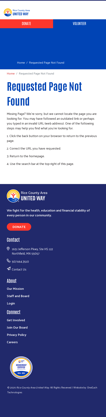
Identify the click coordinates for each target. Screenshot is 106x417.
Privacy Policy (16, 334)
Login (11, 303)
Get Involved (16, 320)
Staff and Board (18, 296)
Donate (26, 23)
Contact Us (19, 269)
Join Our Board (17, 327)
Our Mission (15, 288)
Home (21, 62)
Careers (12, 342)
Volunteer (79, 23)
